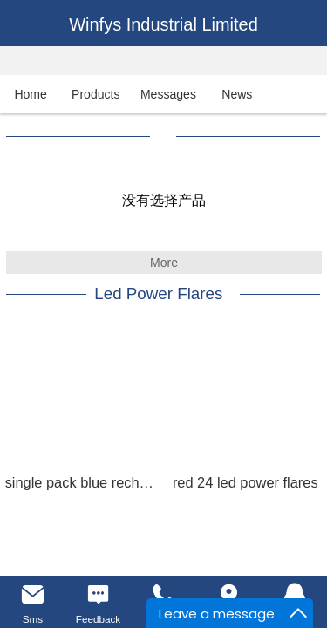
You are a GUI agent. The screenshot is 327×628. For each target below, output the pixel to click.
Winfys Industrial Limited (163, 24)
